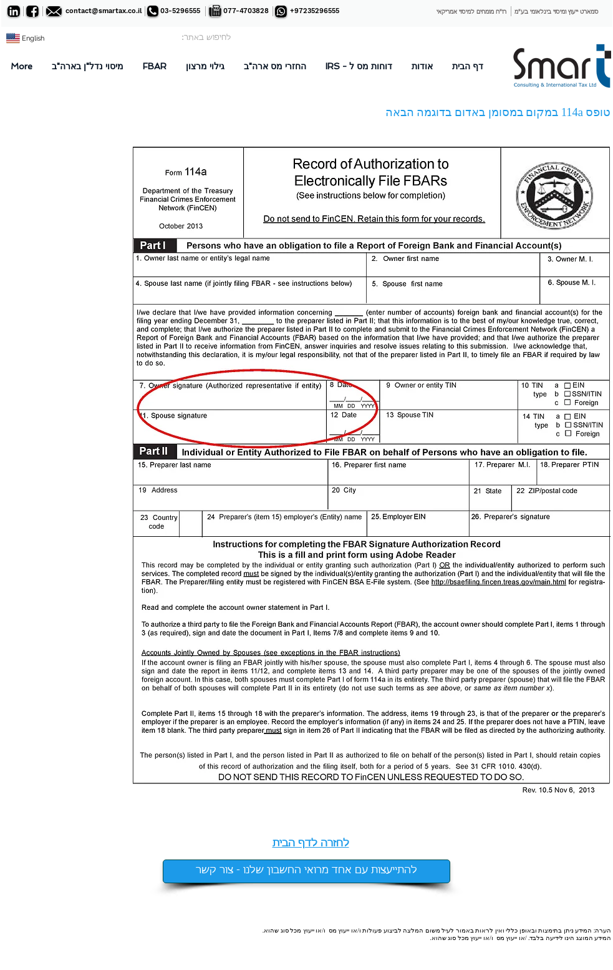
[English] (33, 38)
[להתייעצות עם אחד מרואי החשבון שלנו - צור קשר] (306, 871)
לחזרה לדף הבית (311, 844)
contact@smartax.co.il (103, 11)
